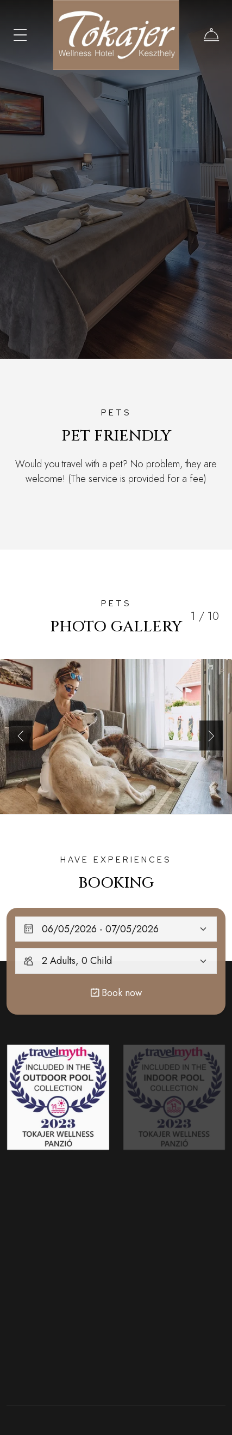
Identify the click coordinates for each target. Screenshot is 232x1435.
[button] (21, 735)
